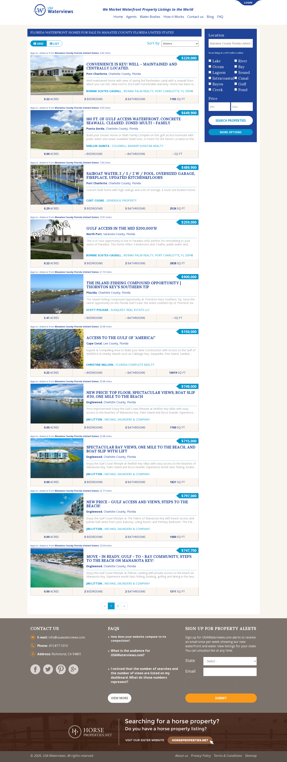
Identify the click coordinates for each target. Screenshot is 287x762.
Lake (217, 61)
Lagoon (219, 72)
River (242, 61)
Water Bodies (150, 16)
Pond (242, 90)
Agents (131, 16)
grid (38, 43)
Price (213, 98)
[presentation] (210, 684)
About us (181, 755)
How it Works (173, 16)
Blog (210, 16)
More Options (231, 132)
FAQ (220, 16)
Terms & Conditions (228, 755)
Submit (221, 698)
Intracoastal (222, 78)
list (54, 43)
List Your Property (244, 17)
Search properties (230, 121)
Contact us (195, 16)
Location (216, 35)
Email (190, 671)
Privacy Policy (201, 755)
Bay (241, 67)
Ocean (218, 67)
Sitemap (251, 755)
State (190, 660)
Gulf (242, 84)
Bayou (218, 84)
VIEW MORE (119, 698)
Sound (244, 72)
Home (118, 16)
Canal (243, 78)
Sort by (153, 43)
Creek (218, 90)
